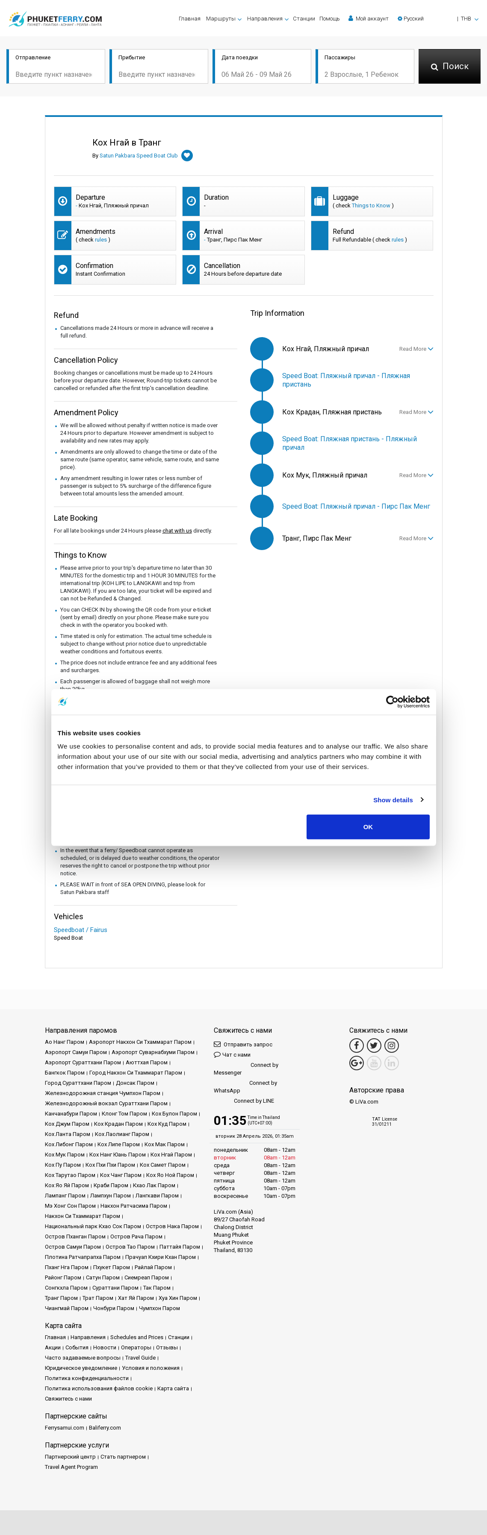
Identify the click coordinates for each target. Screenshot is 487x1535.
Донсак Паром (135, 1083)
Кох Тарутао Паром (70, 1175)
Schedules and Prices (136, 1337)
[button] (438, 18)
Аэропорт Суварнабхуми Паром (153, 1052)
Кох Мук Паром (65, 1154)
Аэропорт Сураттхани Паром (83, 1062)
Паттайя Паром (179, 1247)
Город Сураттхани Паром (78, 1083)
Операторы (136, 1347)
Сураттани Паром (115, 1288)
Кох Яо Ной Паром (170, 1175)
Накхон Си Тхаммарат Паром (82, 1216)
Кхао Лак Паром (154, 1185)
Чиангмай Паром (67, 1308)
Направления (88, 1337)
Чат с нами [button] (232, 1054)
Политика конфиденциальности (87, 1378)
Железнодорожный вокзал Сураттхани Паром (106, 1103)
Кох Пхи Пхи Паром (110, 1165)
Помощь (329, 18)
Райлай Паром (153, 1267)
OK (368, 826)
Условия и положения (151, 1368)
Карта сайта (173, 1388)
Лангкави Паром (157, 1195)
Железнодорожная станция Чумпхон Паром (102, 1093)
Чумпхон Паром (159, 1308)
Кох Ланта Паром (67, 1134)
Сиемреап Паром (146, 1277)
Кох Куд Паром (167, 1124)
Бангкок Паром (65, 1072)
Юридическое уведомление (81, 1368)
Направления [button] (265, 18)
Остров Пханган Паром (75, 1236)
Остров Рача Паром (136, 1236)
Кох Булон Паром (174, 1113)
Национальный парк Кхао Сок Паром (93, 1226)
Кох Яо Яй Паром (67, 1185)
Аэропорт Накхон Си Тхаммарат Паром (140, 1042)
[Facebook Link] (356, 1045)
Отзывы (167, 1347)
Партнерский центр (70, 1456)
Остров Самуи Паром (73, 1247)
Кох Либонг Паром (69, 1144)
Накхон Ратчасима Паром (133, 1206)
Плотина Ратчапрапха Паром (83, 1257)
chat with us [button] (177, 530)
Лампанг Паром (65, 1195)
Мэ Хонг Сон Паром (70, 1206)
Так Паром (157, 1288)
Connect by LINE (244, 1101)
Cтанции (304, 18)
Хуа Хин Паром (178, 1298)
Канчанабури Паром (71, 1113)
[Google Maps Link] (356, 1063)
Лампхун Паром (110, 1195)
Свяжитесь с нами (68, 1398)
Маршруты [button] (221, 18)
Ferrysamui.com (64, 1427)
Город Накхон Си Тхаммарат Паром (135, 1072)
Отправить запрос (243, 1044)
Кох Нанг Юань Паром (117, 1154)
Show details (393, 799)
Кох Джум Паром (67, 1124)
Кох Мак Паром (165, 1144)
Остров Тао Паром (130, 1247)
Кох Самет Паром (163, 1165)
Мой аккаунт (368, 18)
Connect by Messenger (246, 1069)
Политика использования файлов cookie (99, 1388)
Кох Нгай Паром (171, 1154)
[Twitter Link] (374, 1045)
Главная (190, 18)
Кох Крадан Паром (118, 1124)
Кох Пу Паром (63, 1165)
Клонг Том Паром (124, 1113)
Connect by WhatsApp (245, 1087)
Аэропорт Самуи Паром (76, 1052)
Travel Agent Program (71, 1467)
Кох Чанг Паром (121, 1175)
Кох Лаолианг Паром (122, 1134)
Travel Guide (140, 1357)
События (77, 1347)
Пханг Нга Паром (67, 1267)
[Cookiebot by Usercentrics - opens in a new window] (392, 701)
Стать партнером (123, 1456)
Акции (53, 1347)
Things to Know (371, 205)
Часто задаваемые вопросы (83, 1357)
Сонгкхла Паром (66, 1288)
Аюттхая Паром (147, 1062)
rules (101, 239)
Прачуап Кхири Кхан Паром (160, 1257)
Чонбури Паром (113, 1308)
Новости (104, 1347)
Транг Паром (61, 1298)
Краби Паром (111, 1185)
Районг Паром (63, 1277)
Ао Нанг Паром (64, 1042)
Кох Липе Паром (118, 1144)
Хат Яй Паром (136, 1298)
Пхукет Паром (111, 1267)
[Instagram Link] (391, 1045)
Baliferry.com (105, 1427)
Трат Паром (98, 1298)
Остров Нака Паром (172, 1226)
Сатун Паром (103, 1277)
